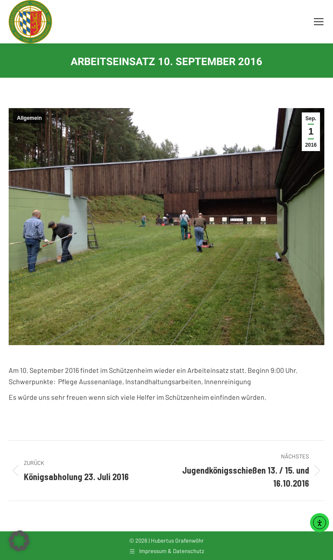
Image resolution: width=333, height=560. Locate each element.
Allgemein (29, 118)
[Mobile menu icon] (318, 21)
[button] (19, 541)
